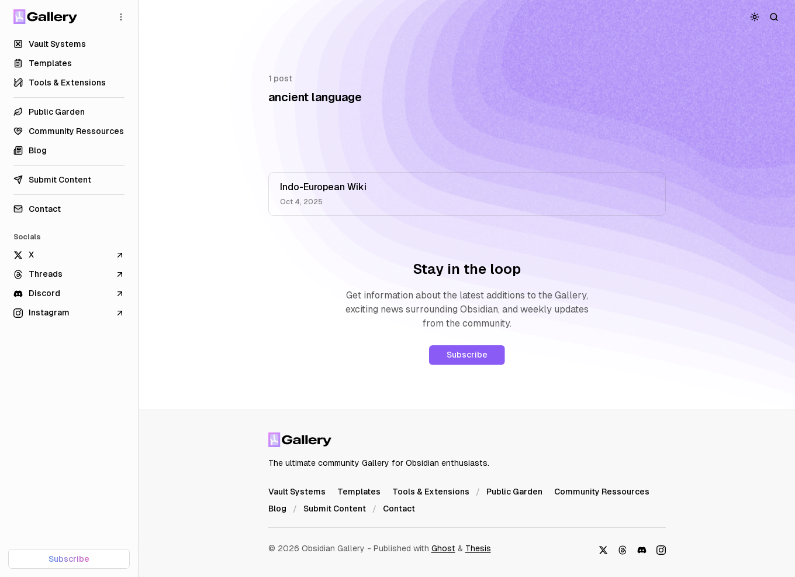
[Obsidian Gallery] (45, 16)
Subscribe (467, 354)
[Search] (774, 17)
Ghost (443, 548)
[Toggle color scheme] (755, 17)
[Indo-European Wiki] (467, 194)
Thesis (478, 548)
